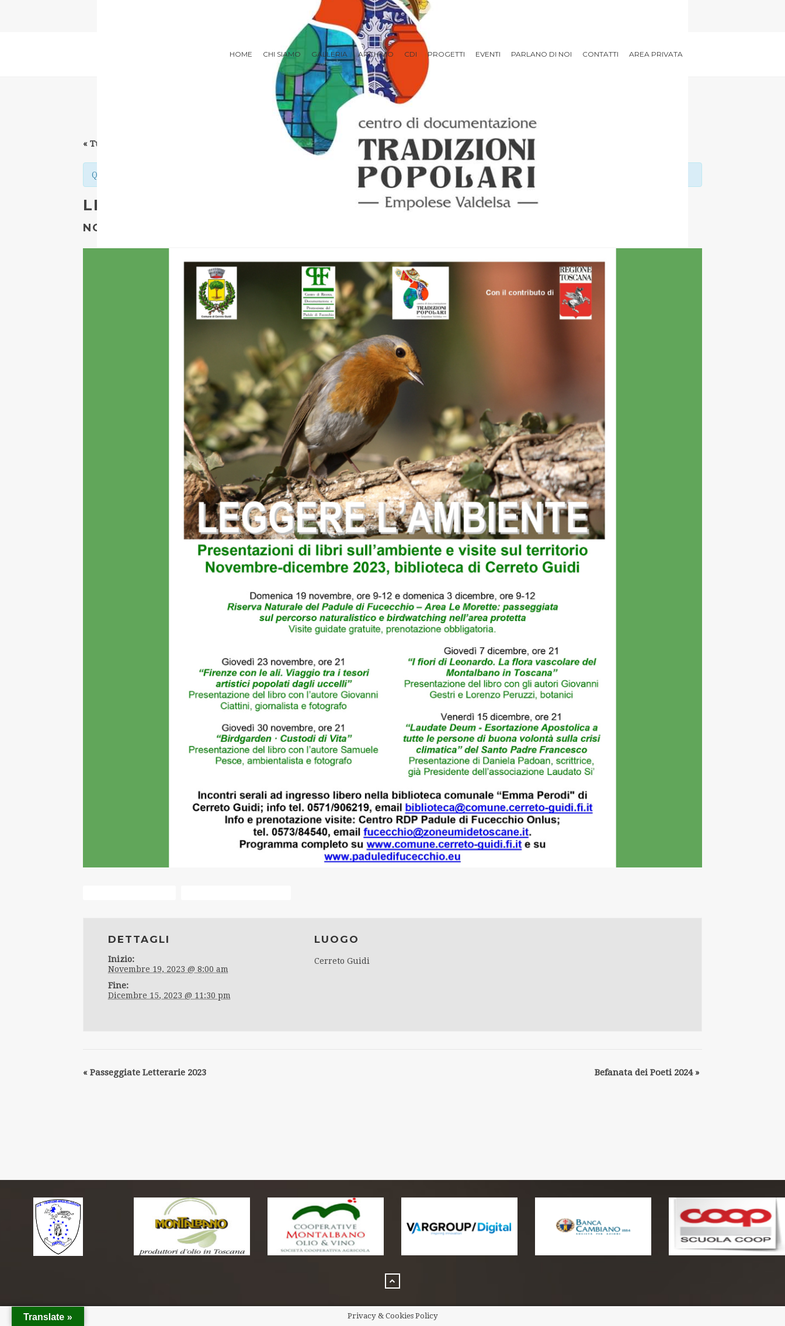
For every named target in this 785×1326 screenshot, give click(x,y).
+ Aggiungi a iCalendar (236, 893)
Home (241, 54)
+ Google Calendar (129, 893)
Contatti (600, 54)
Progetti (446, 54)
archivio (376, 54)
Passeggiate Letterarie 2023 (144, 1072)
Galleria (329, 54)
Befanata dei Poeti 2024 (647, 1072)
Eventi (488, 54)
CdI (410, 54)
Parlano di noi (541, 54)
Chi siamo (282, 54)
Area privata (656, 54)
